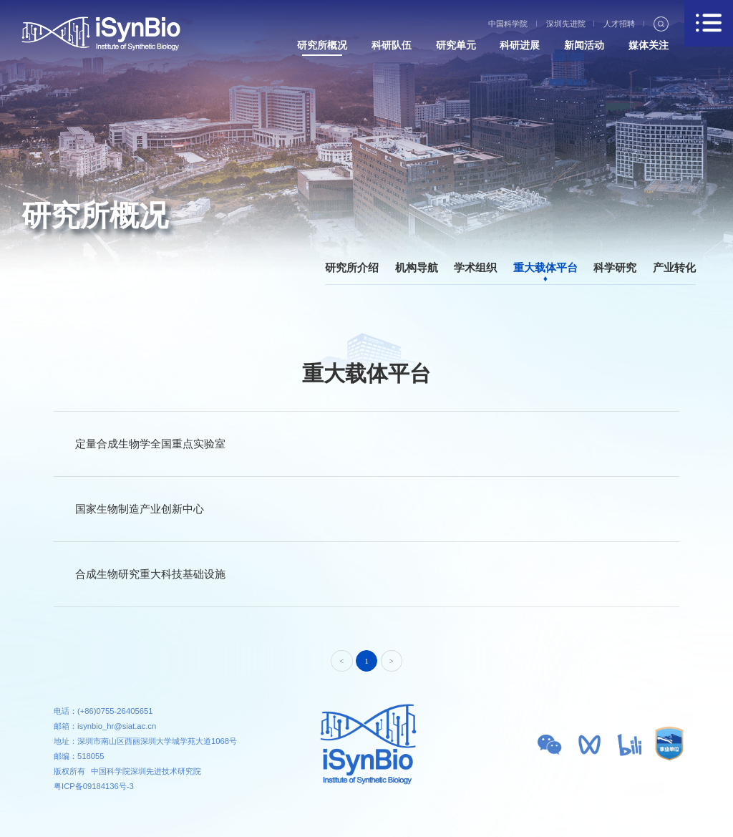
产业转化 (674, 267)
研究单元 (456, 45)
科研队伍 (392, 45)
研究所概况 (322, 45)
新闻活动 (584, 45)
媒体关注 (648, 45)
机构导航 (416, 267)
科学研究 (614, 267)
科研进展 (520, 45)
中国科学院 (508, 23)
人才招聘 (619, 23)
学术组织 (475, 267)
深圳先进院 (566, 23)
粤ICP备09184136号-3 (94, 786)
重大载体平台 (545, 267)
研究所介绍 (352, 267)
